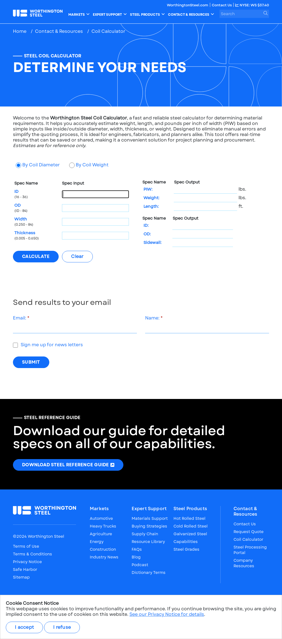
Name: (152, 318)
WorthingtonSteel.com (187, 5)
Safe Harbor (25, 569)
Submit (31, 362)
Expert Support (149, 509)
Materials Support (150, 518)
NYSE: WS (252, 5)
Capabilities (185, 541)
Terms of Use (26, 546)
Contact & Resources (59, 31)
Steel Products (190, 509)
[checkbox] (15, 345)
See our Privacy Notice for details (166, 614)
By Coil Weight (92, 165)
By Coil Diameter (41, 165)
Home (19, 31)
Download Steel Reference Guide (65, 466)
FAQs (137, 549)
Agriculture (101, 534)
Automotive (101, 518)
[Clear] (77, 256)
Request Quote (249, 531)
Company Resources (244, 563)
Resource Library (148, 541)
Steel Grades (186, 549)
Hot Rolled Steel (189, 518)
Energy (97, 541)
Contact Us (222, 5)
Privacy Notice (27, 562)
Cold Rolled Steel (190, 526)
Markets (99, 509)
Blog (136, 557)
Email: (19, 318)
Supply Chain (145, 534)
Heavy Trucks (103, 526)
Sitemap (21, 577)
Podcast (140, 565)
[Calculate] (36, 256)
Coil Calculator (248, 539)
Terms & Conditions (32, 554)
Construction (103, 549)
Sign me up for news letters (52, 345)
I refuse (62, 627)
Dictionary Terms (149, 572)
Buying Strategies (149, 526)
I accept (24, 627)
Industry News (104, 557)
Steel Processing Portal (250, 549)
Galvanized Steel (190, 534)
